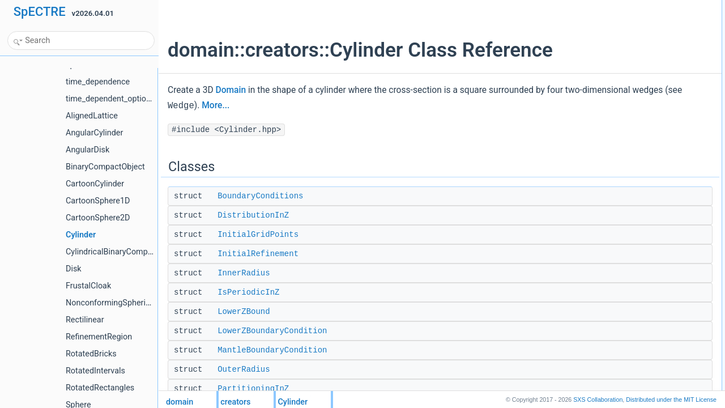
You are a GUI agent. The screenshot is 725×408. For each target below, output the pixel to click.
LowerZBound (244, 311)
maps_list (606, 231)
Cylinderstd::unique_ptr (627, 280)
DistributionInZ (253, 215)
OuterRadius (244, 369)
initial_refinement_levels (628, 380)
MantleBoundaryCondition (272, 350)
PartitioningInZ (253, 388)
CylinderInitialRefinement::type (638, 268)
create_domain (614, 343)
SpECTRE (40, 12)
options (603, 243)
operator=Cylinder (619, 318)
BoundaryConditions (260, 196)
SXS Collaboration (597, 399)
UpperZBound (613, 181)
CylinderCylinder (617, 293)
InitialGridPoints (258, 234)
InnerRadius (244, 273)
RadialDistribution (618, 156)
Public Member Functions (621, 256)
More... (352, 105)
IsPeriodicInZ (248, 292)
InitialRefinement (258, 253)
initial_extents (612, 368)
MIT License (671, 399)
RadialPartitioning (618, 168)
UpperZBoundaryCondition (632, 193)
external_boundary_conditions (637, 355)
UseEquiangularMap (623, 206)
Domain (231, 90)
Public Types (602, 218)
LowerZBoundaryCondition (272, 330)
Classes (595, 6)
